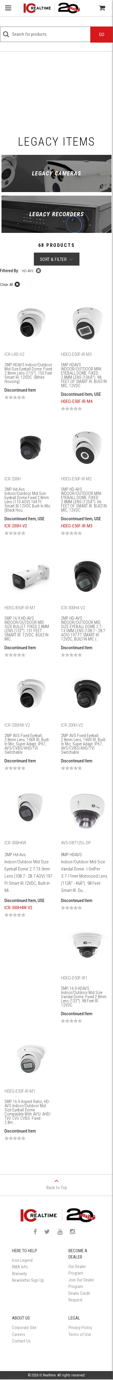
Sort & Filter (56, 259)
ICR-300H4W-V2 (18, 907)
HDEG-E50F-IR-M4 (76, 401)
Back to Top (56, 1182)
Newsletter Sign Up (28, 1280)
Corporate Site (24, 1327)
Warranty (19, 1273)
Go (101, 34)
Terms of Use (79, 1334)
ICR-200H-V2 (15, 526)
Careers (18, 1334)
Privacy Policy (80, 1327)
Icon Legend (22, 1260)
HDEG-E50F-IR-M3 (76, 526)
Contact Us (21, 1341)
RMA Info (20, 1266)
